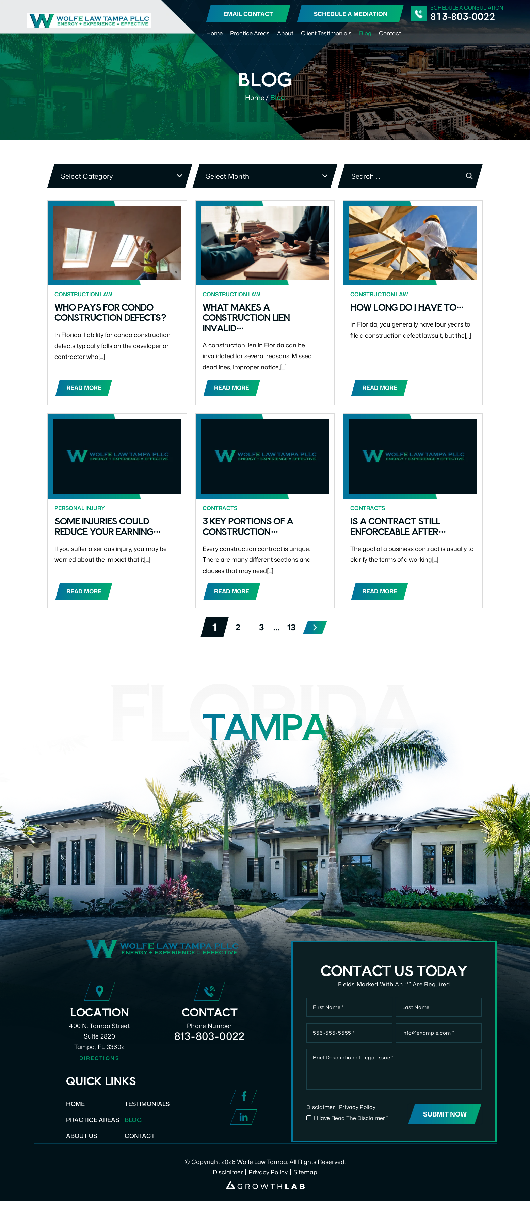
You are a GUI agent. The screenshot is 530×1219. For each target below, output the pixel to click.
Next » (316, 628)
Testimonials (149, 1113)
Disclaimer (320, 1124)
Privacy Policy (357, 1124)
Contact (390, 33)
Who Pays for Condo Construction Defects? (112, 312)
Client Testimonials (326, 33)
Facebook (243, 1106)
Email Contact (248, 14)
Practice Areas (250, 33)
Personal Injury (80, 509)
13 (292, 629)
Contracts (220, 509)
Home (214, 33)
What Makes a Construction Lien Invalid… (248, 318)
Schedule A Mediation (350, 14)
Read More (84, 388)
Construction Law (83, 294)
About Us (82, 1145)
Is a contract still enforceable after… (400, 527)
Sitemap (306, 1190)
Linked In (243, 1126)
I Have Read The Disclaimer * (353, 1135)
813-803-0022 (462, 16)
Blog (365, 33)
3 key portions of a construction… (249, 527)
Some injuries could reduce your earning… (110, 527)
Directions (99, 1067)
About (285, 33)
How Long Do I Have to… (409, 307)
